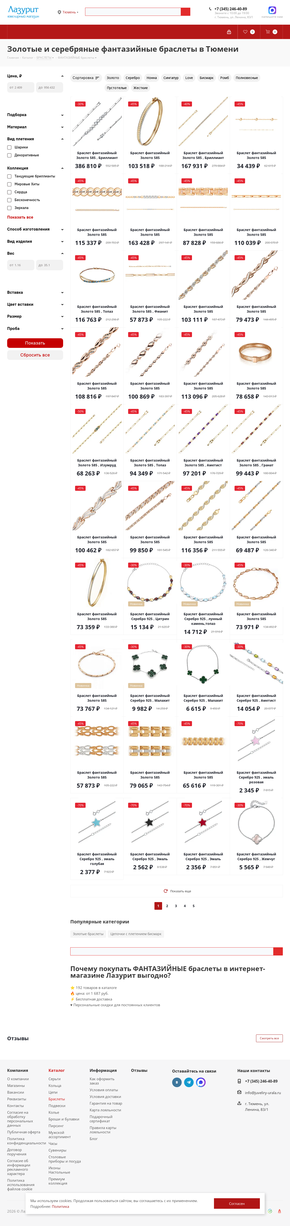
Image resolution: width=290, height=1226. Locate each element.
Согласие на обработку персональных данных (20, 1119)
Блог (94, 1138)
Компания (17, 1070)
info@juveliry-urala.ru (263, 1092)
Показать (35, 343)
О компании (18, 1078)
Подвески (57, 1105)
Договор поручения (16, 1151)
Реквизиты (16, 1098)
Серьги (55, 1078)
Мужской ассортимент (60, 1134)
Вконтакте (177, 1082)
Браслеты (57, 1098)
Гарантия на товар (106, 1103)
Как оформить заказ (102, 1080)
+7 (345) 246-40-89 (230, 8)
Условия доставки (105, 1096)
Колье (54, 1112)
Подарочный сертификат (101, 1118)
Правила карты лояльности (103, 1129)
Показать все (20, 217)
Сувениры (57, 1150)
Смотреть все (269, 1038)
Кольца (55, 1085)
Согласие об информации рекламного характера (18, 1167)
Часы (53, 1143)
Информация (103, 1070)
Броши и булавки (64, 1119)
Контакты (15, 1105)
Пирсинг (56, 1125)
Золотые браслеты (88, 934)
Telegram (189, 1082)
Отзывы (139, 1070)
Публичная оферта (23, 1132)
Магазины (16, 1085)
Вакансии (15, 1092)
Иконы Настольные (59, 1170)
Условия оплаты (104, 1089)
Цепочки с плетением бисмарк (135, 934)
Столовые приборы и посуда (65, 1159)
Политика (60, 1206)
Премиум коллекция (58, 1181)
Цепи (53, 1092)
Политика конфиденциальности (26, 1140)
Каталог (57, 1070)
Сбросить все (35, 355)
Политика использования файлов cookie (20, 1184)
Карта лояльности (105, 1109)
